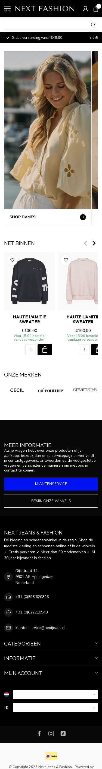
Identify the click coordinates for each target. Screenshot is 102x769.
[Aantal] (30, 349)
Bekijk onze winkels (51, 501)
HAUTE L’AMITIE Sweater (29, 319)
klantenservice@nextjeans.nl (41, 627)
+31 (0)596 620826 (32, 596)
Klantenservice (51, 483)
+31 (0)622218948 (32, 612)
